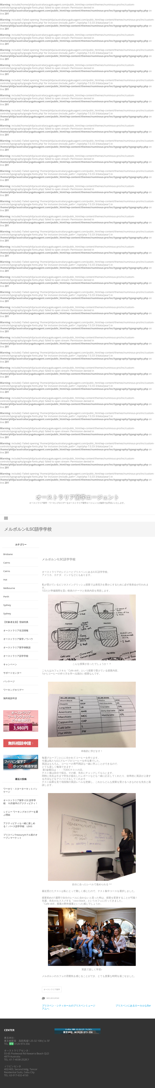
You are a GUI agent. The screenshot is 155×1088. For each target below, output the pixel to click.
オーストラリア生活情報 (15, 630)
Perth (6, 596)
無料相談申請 (10, 698)
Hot (5, 579)
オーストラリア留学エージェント (77, 497)
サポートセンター (12, 672)
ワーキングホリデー (13, 689)
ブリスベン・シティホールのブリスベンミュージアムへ (68, 1007)
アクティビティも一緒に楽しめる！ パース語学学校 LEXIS (19, 825)
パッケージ (9, 681)
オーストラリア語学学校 (15, 655)
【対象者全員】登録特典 (15, 621)
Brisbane (8, 554)
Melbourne (52, 998)
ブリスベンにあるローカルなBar (133, 1005)
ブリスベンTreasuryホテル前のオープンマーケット (20, 836)
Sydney (7, 604)
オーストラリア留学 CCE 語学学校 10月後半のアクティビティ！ (20, 802)
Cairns (6, 562)
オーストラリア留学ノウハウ (18, 638)
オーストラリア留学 (52, 989)
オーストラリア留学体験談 (17, 647)
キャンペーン (10, 664)
